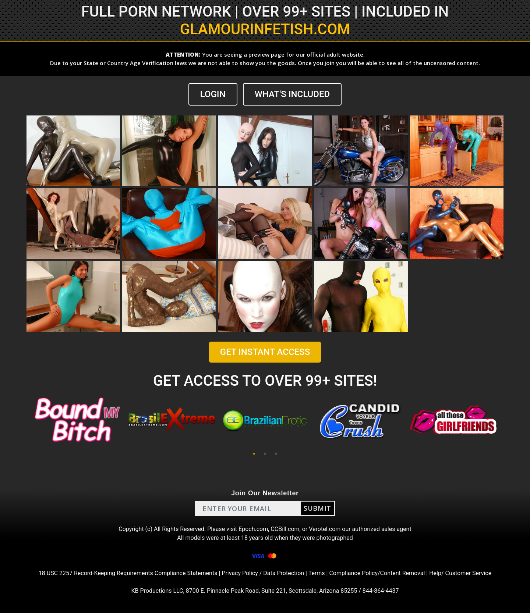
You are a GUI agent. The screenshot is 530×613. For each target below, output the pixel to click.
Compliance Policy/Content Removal (377, 573)
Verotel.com (324, 528)
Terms (316, 573)
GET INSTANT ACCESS (265, 352)
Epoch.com (253, 528)
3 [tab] (276, 453)
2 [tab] (265, 453)
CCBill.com (285, 528)
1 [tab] (254, 453)
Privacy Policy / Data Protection (263, 573)
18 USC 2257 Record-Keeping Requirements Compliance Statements (128, 573)
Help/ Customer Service (460, 573)
